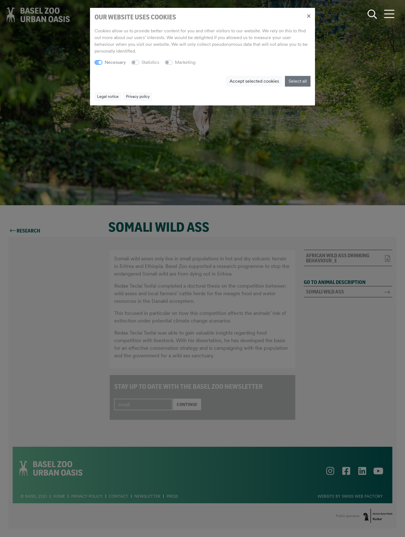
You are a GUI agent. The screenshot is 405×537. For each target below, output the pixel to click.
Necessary (115, 62)
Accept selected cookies (254, 81)
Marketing (185, 62)
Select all (298, 81)
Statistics (150, 62)
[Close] (308, 16)
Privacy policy (138, 96)
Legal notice (108, 96)
